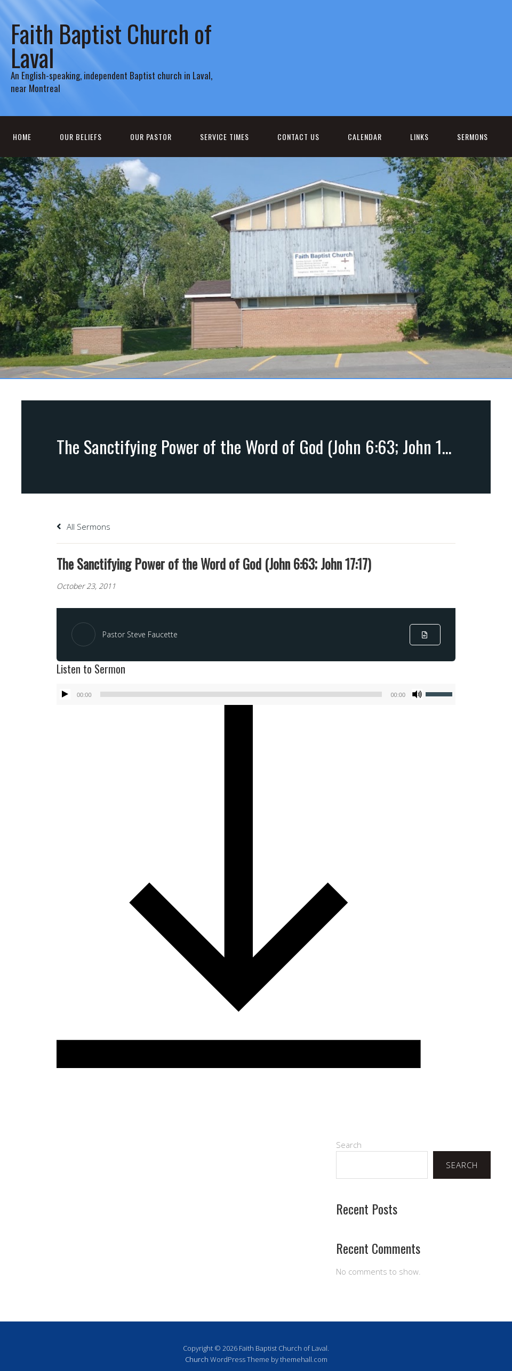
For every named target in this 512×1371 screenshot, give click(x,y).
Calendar (365, 136)
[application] (256, 694)
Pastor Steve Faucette (140, 634)
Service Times (224, 136)
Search (349, 1144)
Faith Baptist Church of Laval (111, 45)
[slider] (241, 694)
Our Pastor (151, 136)
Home (22, 136)
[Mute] (417, 694)
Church (197, 1359)
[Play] (65, 694)
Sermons (472, 136)
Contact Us (298, 136)
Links (419, 136)
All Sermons (83, 526)
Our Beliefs (81, 136)
